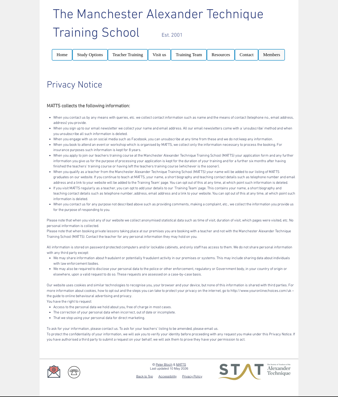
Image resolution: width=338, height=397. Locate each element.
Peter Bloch (164, 364)
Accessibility (167, 376)
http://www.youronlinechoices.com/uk (261, 291)
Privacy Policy (192, 376)
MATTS (181, 364)
